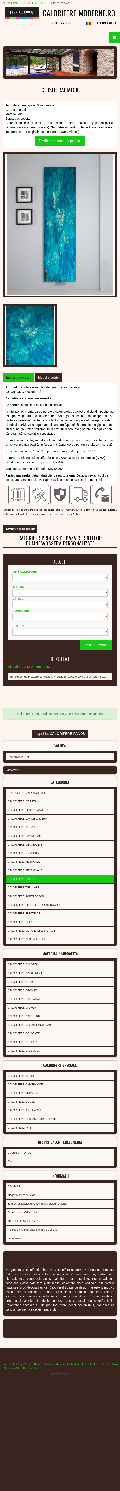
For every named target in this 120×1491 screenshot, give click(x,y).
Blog (10, 972)
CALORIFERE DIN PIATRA (24, 812)
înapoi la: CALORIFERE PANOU (60, 551)
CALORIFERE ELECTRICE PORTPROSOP (34, 720)
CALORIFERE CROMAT (22, 804)
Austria (7, 1173)
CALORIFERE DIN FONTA (23, 821)
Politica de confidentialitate (23, 1022)
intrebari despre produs (20, 346)
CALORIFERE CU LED (21, 914)
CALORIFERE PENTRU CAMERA (28, 625)
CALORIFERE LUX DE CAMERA (27, 634)
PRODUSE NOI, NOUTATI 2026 (27, 608)
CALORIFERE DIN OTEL (23, 778)
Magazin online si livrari (21, 1005)
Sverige (106, 1173)
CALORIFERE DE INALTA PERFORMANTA (33, 745)
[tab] (18, 212)
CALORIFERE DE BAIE (22, 642)
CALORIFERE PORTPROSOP (26, 711)
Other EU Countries (26, 1177)
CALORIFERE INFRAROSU (24, 923)
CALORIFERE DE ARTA (22, 616)
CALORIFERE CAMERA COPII (26, 897)
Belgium (17, 1173)
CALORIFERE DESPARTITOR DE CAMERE (34, 931)
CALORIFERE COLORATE (24, 847)
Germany (49, 1173)
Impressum (14, 1048)
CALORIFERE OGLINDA (22, 856)
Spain (97, 1173)
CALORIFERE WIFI (19, 940)
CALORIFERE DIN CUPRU (24, 830)
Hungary (61, 1173)
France (38, 1173)
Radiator (11, 3)
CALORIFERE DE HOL (21, 888)
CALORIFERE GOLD (20, 795)
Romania (87, 1173)
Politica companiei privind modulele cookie (32, 1039)
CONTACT (107, 31)
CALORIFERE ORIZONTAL (24, 668)
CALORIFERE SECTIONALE (25, 685)
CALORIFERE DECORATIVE (25, 659)
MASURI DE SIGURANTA (23, 1031)
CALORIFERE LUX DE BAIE (25, 651)
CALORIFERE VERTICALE (24, 677)
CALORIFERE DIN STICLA (24, 864)
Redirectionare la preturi (60, 149)
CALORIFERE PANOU (33, 3)
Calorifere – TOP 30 (19, 964)
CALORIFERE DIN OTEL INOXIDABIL (30, 838)
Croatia (28, 1173)
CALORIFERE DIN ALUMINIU (25, 787)
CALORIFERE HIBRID (21, 737)
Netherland (73, 1173)
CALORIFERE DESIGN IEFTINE (27, 754)
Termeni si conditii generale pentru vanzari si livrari (37, 1013)
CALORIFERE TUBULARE (23, 703)
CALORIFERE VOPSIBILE (23, 905)
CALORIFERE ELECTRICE (24, 728)
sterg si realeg (96, 468)
